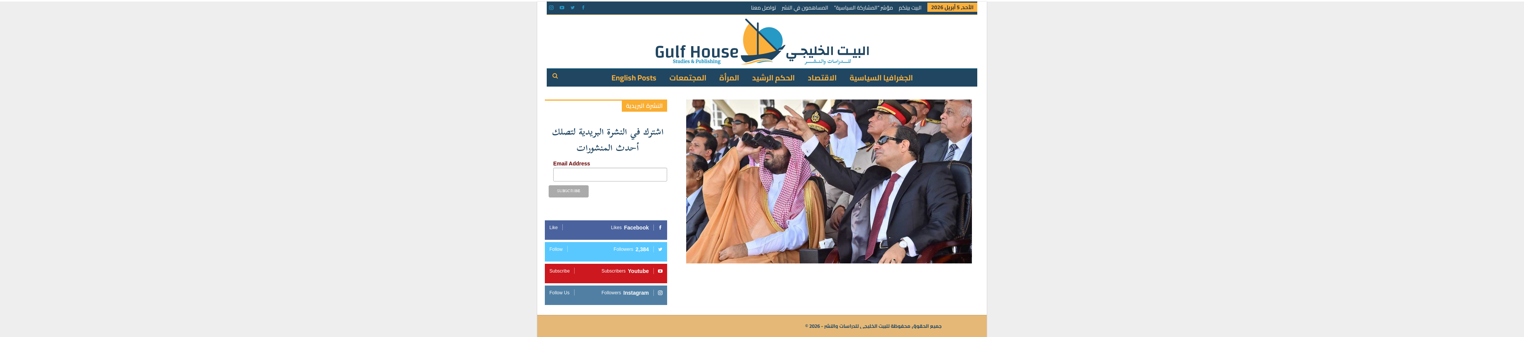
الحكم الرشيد (773, 78)
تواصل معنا (763, 8)
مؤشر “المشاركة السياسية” (863, 8)
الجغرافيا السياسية (881, 78)
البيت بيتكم (910, 8)
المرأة (729, 78)
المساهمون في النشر (805, 8)
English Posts (634, 78)
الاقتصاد (822, 78)
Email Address (571, 163)
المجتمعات (687, 78)
